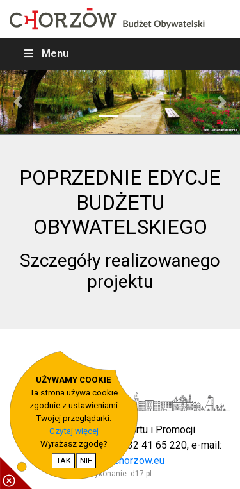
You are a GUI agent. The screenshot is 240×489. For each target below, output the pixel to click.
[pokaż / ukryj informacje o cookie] (16, 473)
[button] (18, 102)
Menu (45, 53)
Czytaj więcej (74, 431)
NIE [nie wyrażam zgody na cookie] (86, 460)
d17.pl (141, 473)
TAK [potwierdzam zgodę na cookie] (63, 460)
